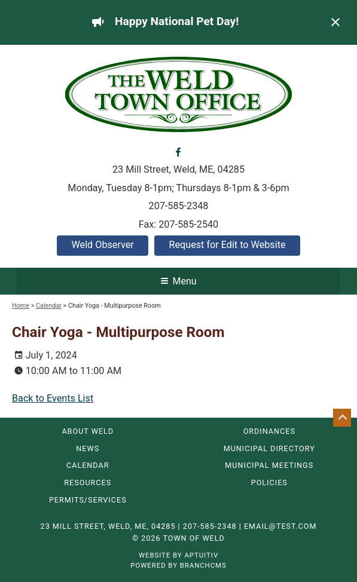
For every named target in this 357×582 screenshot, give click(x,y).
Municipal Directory (269, 449)
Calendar (49, 306)
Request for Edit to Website (227, 244)
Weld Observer (102, 244)
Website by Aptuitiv (178, 555)
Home (20, 306)
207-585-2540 (188, 224)
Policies (269, 483)
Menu (178, 281)
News (87, 449)
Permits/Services (88, 500)
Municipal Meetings (269, 466)
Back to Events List (52, 398)
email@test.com (280, 526)
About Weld (88, 432)
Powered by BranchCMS (178, 565)
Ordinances (269, 432)
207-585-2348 (179, 206)
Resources (87, 483)
